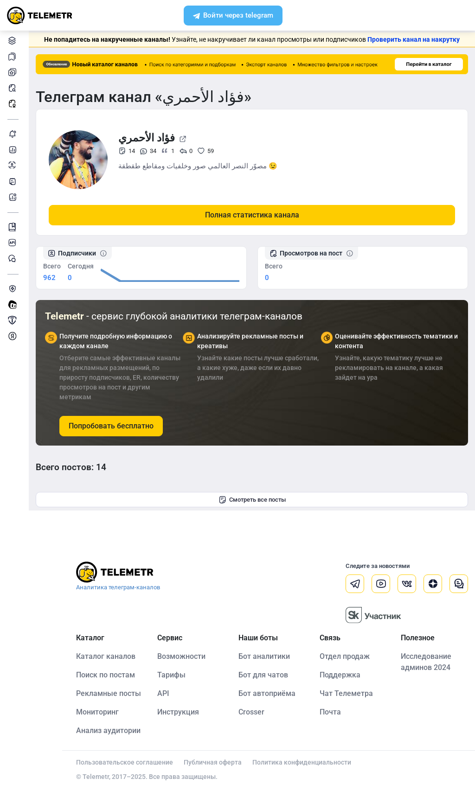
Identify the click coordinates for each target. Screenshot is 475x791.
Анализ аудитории (13, 165)
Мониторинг (13, 133)
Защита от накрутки (13, 288)
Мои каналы (13, 72)
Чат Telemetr (13, 258)
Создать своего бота (13, 304)
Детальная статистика (13, 149)
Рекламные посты (13, 103)
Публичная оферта (213, 762)
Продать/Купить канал (13, 320)
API (163, 693)
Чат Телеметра (346, 693)
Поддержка (340, 674)
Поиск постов (13, 87)
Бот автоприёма (266, 693)
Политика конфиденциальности (301, 762)
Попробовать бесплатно (111, 425)
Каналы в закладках (13, 56)
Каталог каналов (13, 40)
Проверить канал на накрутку (413, 39)
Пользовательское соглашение (124, 762)
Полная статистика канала (252, 215)
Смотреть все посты (252, 500)
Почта (330, 712)
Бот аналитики (13, 196)
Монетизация (13, 336)
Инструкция (178, 712)
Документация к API (13, 242)
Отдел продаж (345, 656)
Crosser (251, 712)
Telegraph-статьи (13, 181)
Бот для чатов (263, 674)
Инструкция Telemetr (13, 227)
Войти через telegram (233, 16)
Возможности (181, 656)
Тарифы (171, 674)
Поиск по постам (105, 674)
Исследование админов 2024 (426, 662)
